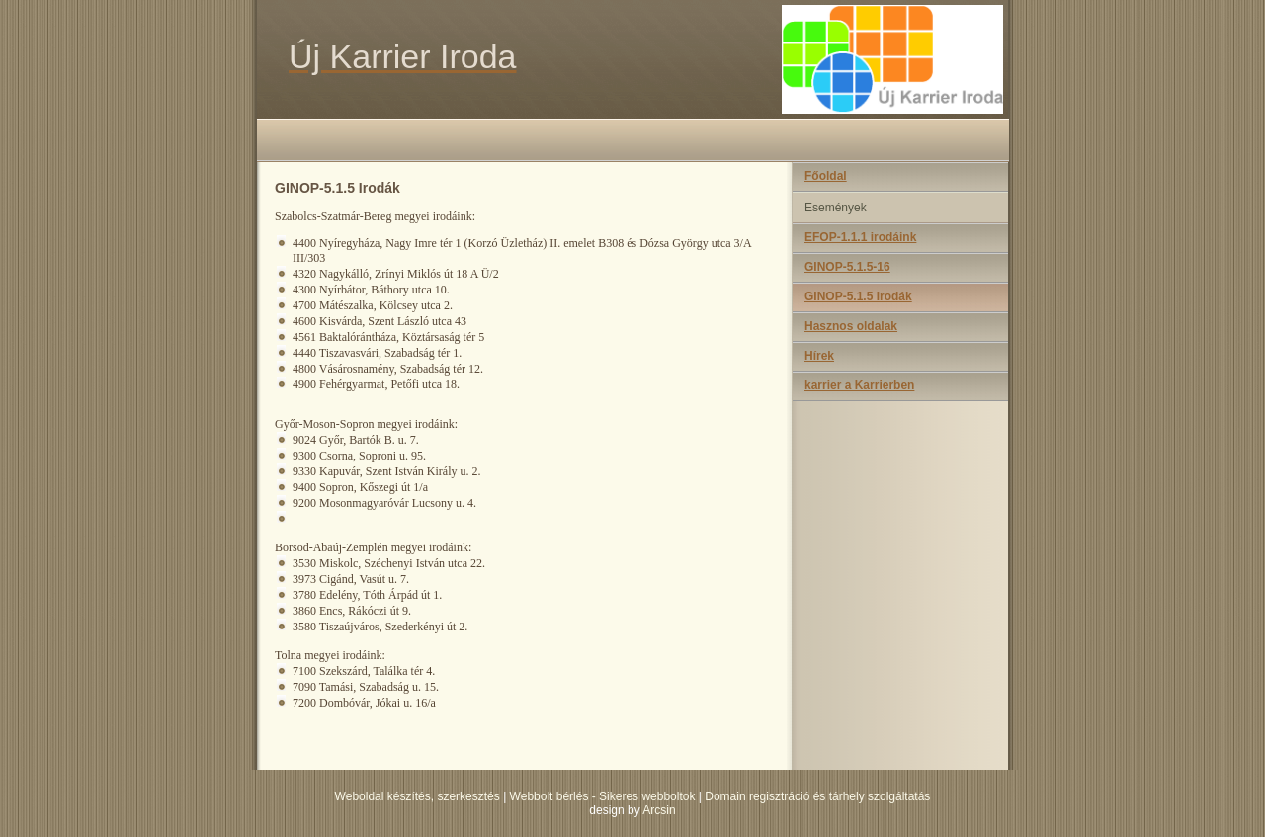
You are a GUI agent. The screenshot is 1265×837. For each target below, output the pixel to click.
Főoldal (825, 176)
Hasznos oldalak (850, 326)
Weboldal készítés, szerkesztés (417, 796)
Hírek (819, 356)
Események (835, 207)
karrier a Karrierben (859, 385)
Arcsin (658, 810)
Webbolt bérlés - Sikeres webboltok (603, 796)
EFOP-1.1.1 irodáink (860, 237)
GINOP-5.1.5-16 (847, 267)
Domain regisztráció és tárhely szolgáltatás (817, 796)
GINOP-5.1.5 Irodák (858, 296)
